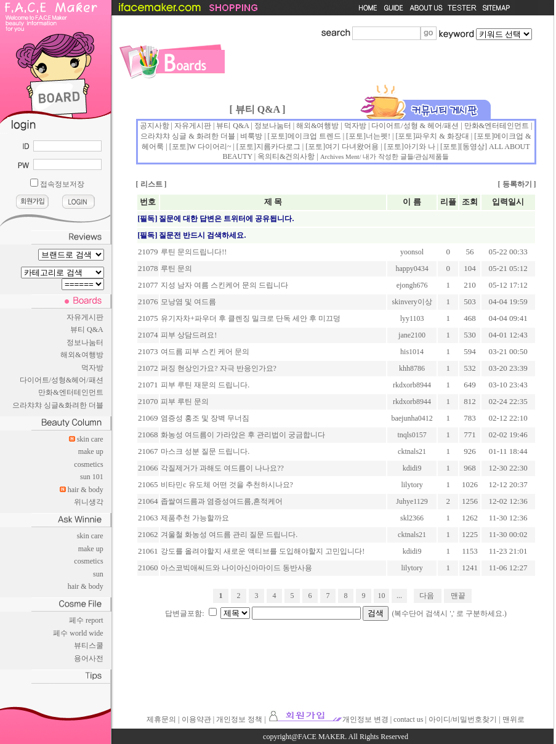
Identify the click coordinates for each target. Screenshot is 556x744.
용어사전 (88, 658)
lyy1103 (412, 318)
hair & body (85, 489)
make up (90, 451)
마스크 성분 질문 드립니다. (205, 451)
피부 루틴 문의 (185, 401)
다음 (426, 595)
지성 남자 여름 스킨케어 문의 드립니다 (224, 285)
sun (98, 574)
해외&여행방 (81, 354)
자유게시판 (84, 317)
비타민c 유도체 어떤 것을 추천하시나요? (227, 484)
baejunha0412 (411, 418)
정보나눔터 (84, 342)
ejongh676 (412, 285)
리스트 (151, 184)
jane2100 (411, 335)
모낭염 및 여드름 (188, 301)
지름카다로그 (278, 146)
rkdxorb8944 (412, 385)
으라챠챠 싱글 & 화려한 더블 (187, 136)
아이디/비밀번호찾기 (463, 719)
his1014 (412, 351)
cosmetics (88, 464)
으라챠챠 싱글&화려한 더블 (57, 405)
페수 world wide (78, 633)
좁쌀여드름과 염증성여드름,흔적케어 (222, 501)
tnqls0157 (411, 435)
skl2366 (412, 518)
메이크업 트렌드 (314, 136)
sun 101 (91, 476)
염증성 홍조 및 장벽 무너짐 (205, 418)
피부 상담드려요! (189, 335)
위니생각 (88, 502)
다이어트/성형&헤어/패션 (61, 380)
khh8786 (412, 368)
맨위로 (513, 719)
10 (381, 595)
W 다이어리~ (210, 146)
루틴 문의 (176, 268)
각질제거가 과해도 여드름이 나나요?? (222, 468)
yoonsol (412, 252)
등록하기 (517, 184)
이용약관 (196, 719)
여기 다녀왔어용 (352, 146)
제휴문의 (161, 719)
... (399, 595)
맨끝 (458, 595)
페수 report (86, 620)
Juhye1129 (412, 501)
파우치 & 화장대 (442, 136)
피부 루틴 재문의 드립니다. (205, 385)
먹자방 (92, 367)
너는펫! (378, 136)
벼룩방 (251, 136)
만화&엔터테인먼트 (70, 392)
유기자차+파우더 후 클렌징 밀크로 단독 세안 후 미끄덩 (250, 318)
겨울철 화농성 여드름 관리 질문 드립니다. (229, 534)
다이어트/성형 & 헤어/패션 (415, 125)
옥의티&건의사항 (286, 156)
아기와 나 (419, 146)
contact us (408, 719)
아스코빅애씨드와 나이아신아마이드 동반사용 (236, 568)
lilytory (411, 484)
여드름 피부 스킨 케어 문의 (205, 351)
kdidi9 (412, 468)
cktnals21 (412, 451)
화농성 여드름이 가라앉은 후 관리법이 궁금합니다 (243, 435)
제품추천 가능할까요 (195, 518)
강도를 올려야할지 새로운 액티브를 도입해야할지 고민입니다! (263, 551)
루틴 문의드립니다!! (194, 252)
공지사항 (154, 125)
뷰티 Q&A (86, 329)
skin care (90, 439)
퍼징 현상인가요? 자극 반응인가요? (218, 368)
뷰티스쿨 (88, 645)
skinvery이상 (412, 301)
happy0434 (411, 268)
